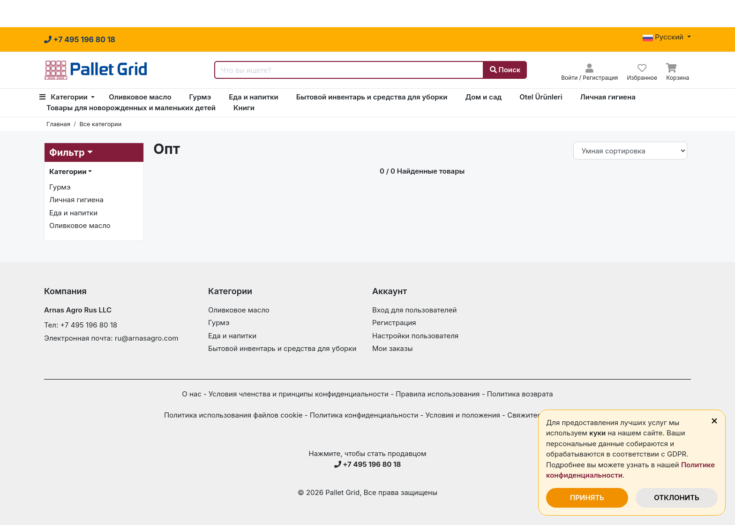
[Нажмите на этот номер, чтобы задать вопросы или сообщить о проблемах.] (79, 39)
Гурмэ (200, 96)
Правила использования (438, 393)
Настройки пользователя (415, 335)
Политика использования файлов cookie (233, 415)
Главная (58, 124)
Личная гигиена (608, 96)
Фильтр (67, 152)
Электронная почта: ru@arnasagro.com (111, 338)
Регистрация (394, 322)
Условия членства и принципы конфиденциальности (299, 393)
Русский (664, 36)
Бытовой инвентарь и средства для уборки (372, 96)
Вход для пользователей (414, 309)
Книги (244, 107)
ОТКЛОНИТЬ (676, 497)
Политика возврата (520, 393)
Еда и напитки (253, 96)
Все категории (100, 124)
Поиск (505, 69)
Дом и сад (483, 96)
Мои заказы (392, 348)
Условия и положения (463, 415)
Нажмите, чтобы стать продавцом (368, 453)
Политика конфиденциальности (364, 415)
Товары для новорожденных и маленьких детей (131, 107)
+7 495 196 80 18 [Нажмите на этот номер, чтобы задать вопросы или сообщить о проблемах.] (367, 464)
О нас (192, 393)
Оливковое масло (140, 96)
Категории (64, 96)
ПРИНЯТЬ (587, 497)
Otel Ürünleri (540, 96)
